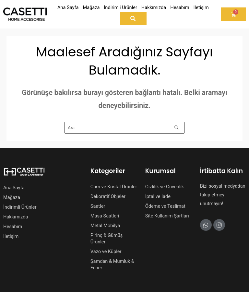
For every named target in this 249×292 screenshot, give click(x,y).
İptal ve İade (158, 196)
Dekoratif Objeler (107, 196)
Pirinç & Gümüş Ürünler (106, 238)
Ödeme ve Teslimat (165, 206)
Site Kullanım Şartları (167, 216)
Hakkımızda (15, 217)
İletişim (10, 236)
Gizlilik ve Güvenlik (164, 187)
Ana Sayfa (14, 188)
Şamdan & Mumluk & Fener (112, 264)
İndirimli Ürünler (19, 207)
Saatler (97, 206)
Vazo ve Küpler (106, 251)
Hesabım (12, 226)
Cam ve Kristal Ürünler (113, 187)
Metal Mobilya (105, 225)
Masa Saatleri (104, 216)
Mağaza (11, 197)
